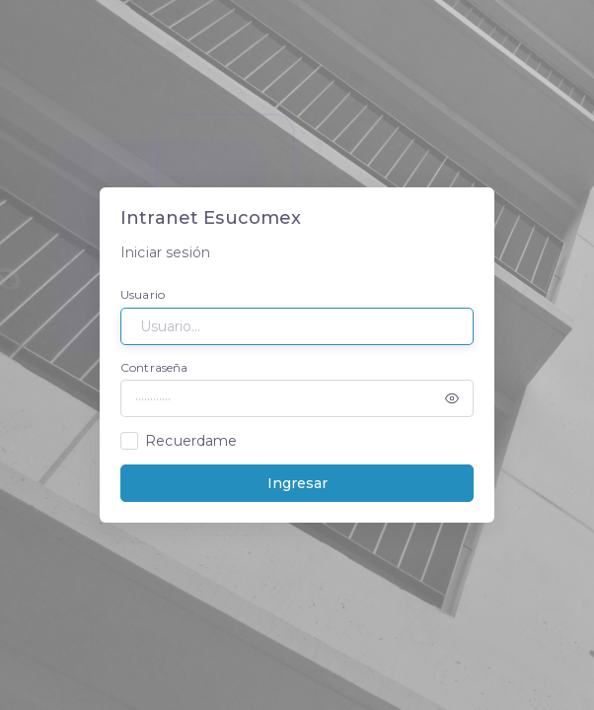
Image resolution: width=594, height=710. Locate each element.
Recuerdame (191, 441)
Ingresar (297, 483)
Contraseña (153, 367)
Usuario (142, 294)
